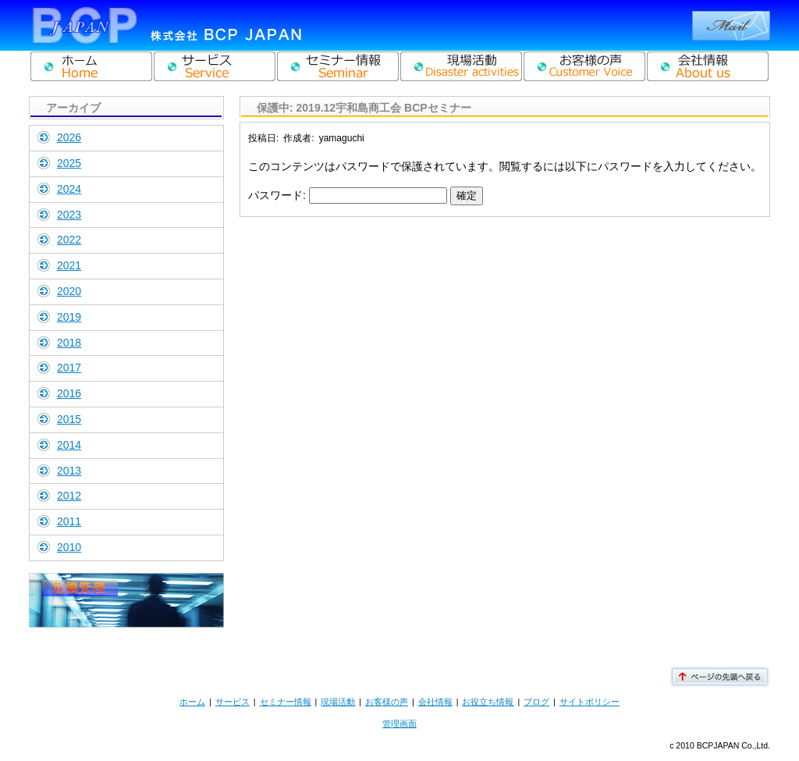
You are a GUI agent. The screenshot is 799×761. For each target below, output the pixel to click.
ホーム (192, 701)
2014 (69, 445)
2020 (69, 291)
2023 (69, 214)
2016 (69, 393)
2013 (69, 470)
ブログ (536, 701)
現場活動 (338, 701)
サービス (232, 701)
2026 (69, 137)
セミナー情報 (285, 701)
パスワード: (347, 195)
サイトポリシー (589, 701)
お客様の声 (386, 701)
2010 (69, 547)
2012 (69, 495)
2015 (69, 419)
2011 (69, 521)
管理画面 (399, 723)
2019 (69, 317)
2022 (69, 239)
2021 (69, 265)
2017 (69, 367)
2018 (69, 342)
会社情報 (435, 701)
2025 (69, 163)
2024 (69, 189)
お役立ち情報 (487, 701)
